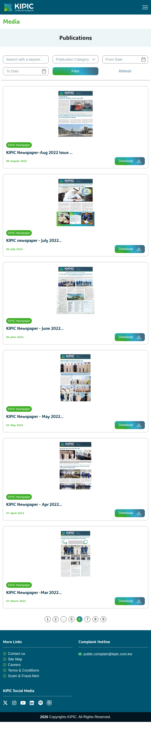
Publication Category (72, 59)
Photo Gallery (112, 46)
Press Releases (113, 38)
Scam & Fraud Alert (23, 676)
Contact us (16, 654)
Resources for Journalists (121, 61)
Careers (14, 665)
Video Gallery (112, 53)
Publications (111, 30)
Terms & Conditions (23, 670)
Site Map (15, 659)
